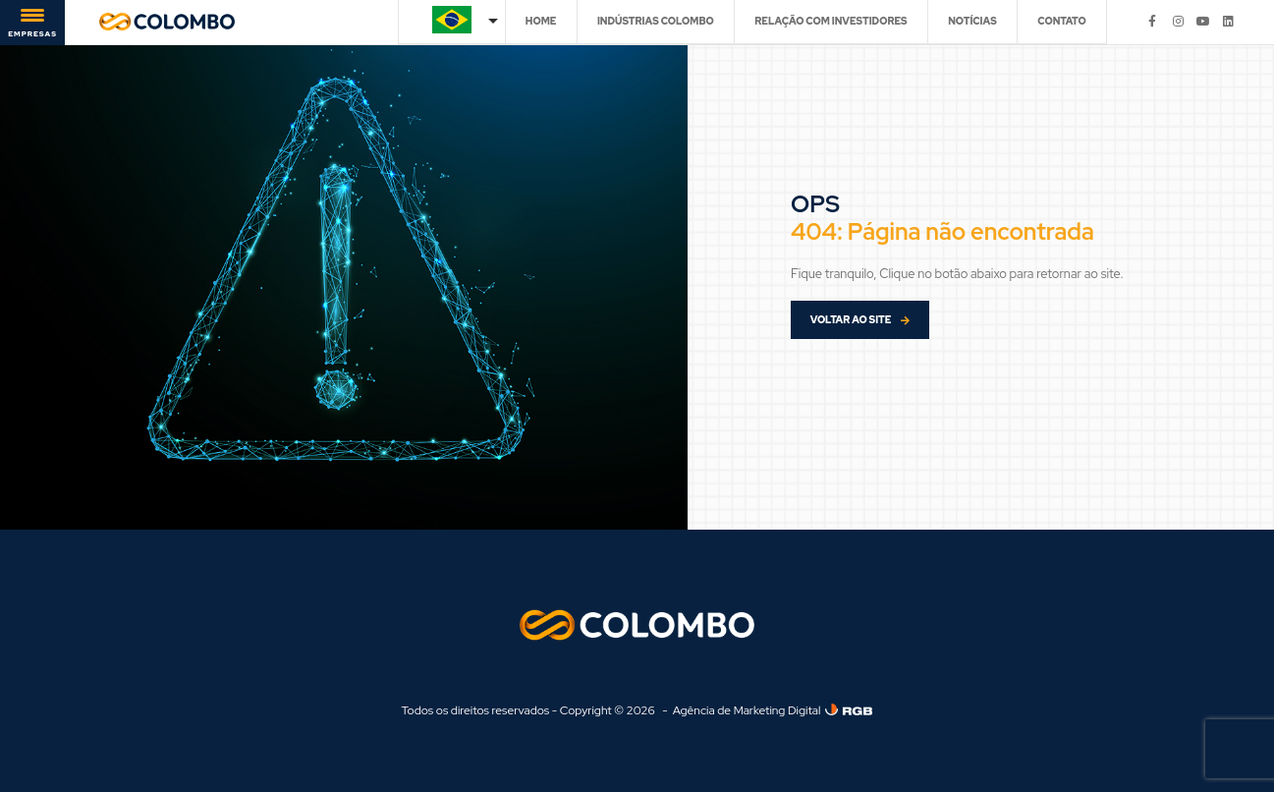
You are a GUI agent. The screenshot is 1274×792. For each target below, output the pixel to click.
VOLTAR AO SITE (860, 319)
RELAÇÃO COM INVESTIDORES (830, 21)
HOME (541, 21)
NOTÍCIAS (972, 21)
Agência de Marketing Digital (747, 710)
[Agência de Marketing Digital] (848, 710)
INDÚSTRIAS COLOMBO (655, 21)
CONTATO (1061, 21)
